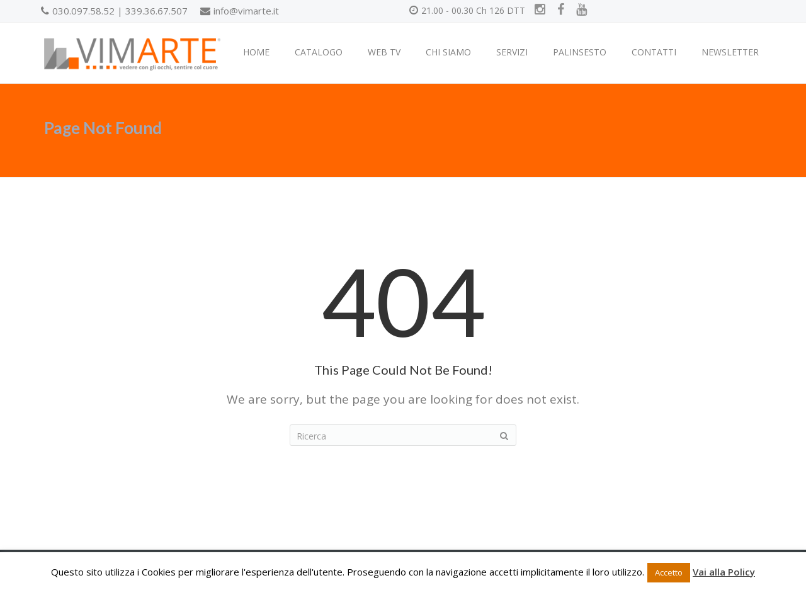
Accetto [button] (669, 572)
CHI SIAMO (448, 52)
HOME (256, 52)
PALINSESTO (579, 52)
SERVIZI (512, 52)
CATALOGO (319, 52)
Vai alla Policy (724, 571)
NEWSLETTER (730, 52)
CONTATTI (654, 52)
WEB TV (384, 52)
